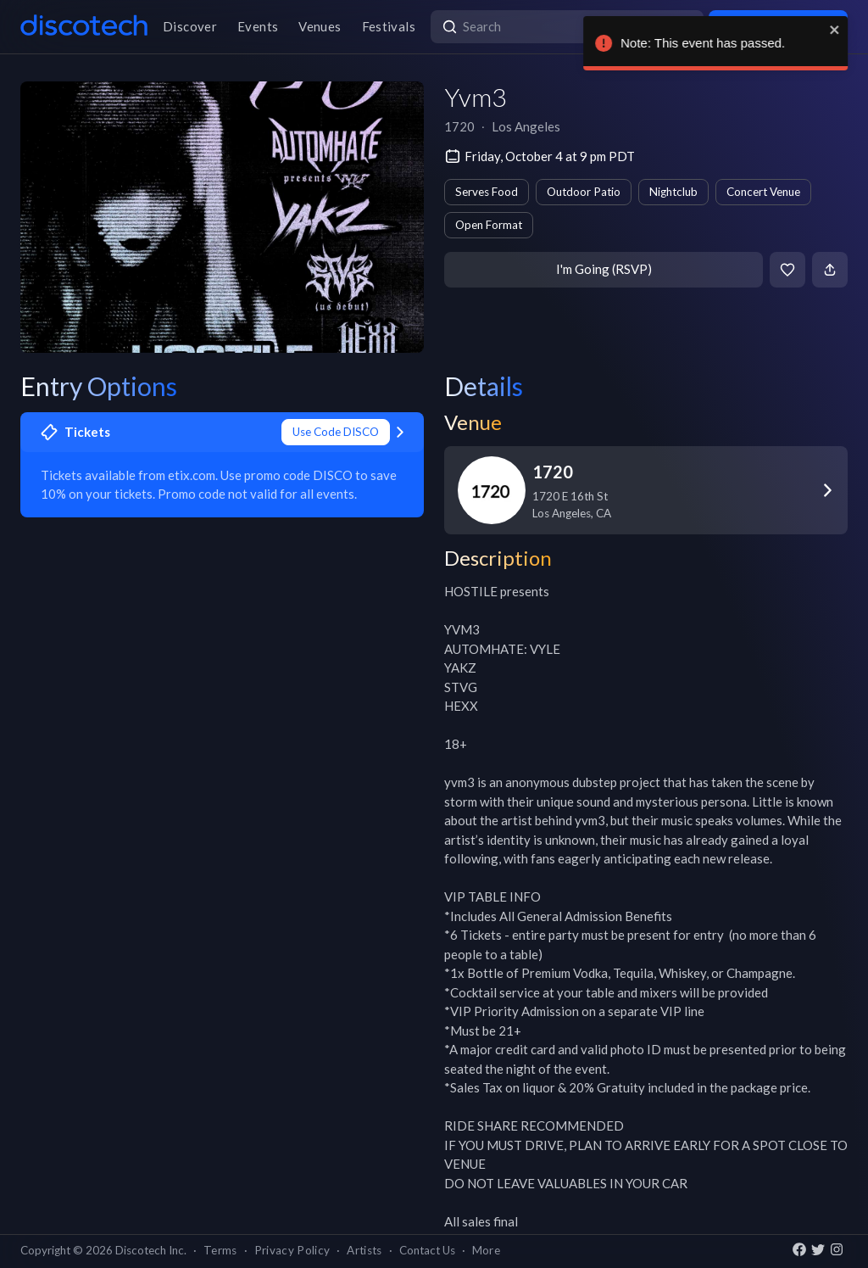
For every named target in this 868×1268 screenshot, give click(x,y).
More (486, 1250)
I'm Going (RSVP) (604, 269)
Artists (364, 1250)
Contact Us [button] (427, 1250)
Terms (220, 1250)
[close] (844, 29)
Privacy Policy (292, 1250)
